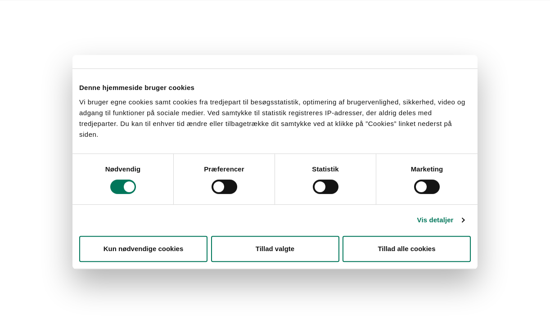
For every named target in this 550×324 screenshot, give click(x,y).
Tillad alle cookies (406, 248)
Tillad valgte (275, 248)
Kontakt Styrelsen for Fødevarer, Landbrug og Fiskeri (178, 11)
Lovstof (82, 11)
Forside (51, 11)
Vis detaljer (435, 220)
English (274, 11)
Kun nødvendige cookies (144, 248)
